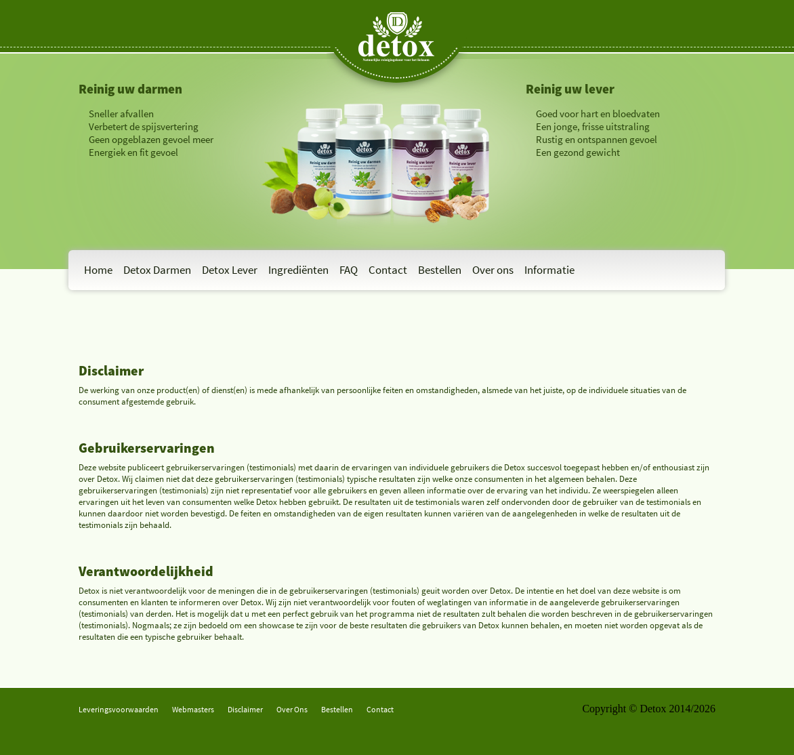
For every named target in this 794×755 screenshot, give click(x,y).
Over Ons (292, 709)
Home (98, 269)
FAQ (348, 269)
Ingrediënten (298, 269)
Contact (388, 269)
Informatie (549, 269)
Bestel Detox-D (112, 184)
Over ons (493, 269)
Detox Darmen (157, 269)
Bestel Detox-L (559, 184)
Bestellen (439, 269)
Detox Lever (229, 269)
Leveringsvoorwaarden (119, 709)
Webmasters (193, 709)
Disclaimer (245, 709)
